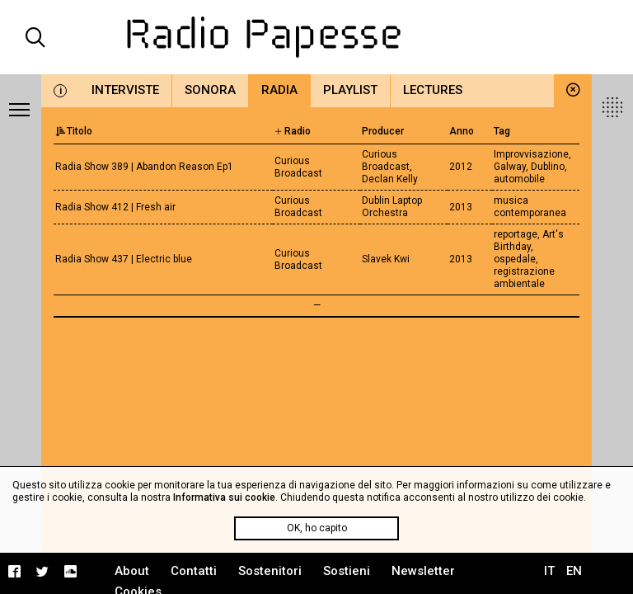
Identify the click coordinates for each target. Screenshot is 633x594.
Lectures (432, 89)
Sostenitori (270, 570)
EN (574, 570)
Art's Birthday (529, 240)
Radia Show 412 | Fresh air (115, 207)
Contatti (194, 570)
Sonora (210, 89)
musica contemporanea (530, 207)
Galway (510, 166)
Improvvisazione (531, 154)
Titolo (73, 131)
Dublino (548, 166)
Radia (279, 89)
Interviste (125, 89)
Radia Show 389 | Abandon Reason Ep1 (144, 166)
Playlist (350, 89)
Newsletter (423, 570)
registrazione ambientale (524, 278)
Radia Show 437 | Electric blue (123, 259)
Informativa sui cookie (224, 497)
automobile (519, 179)
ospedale (515, 259)
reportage (515, 234)
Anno (461, 131)
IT (549, 570)
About (132, 570)
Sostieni (346, 570)
